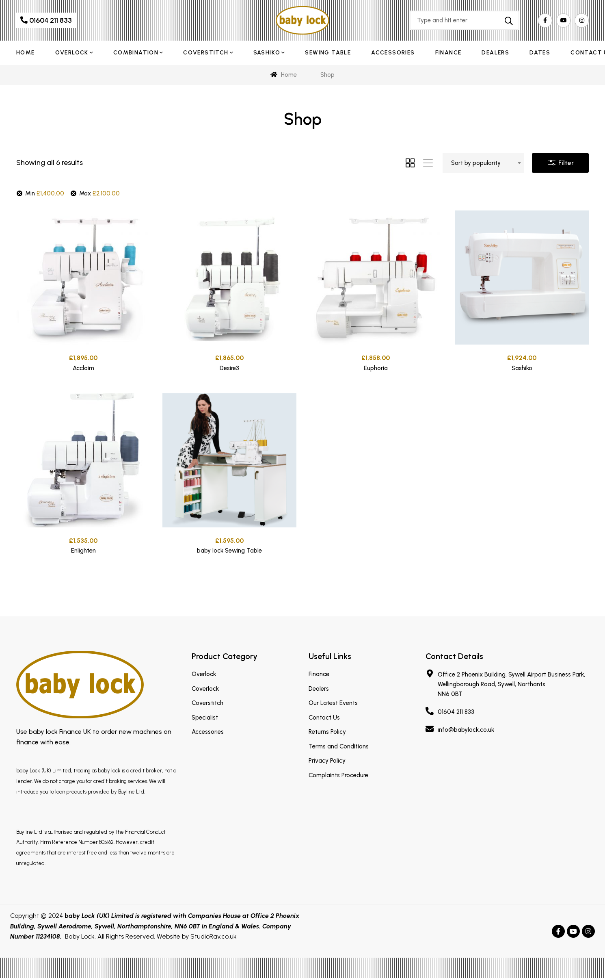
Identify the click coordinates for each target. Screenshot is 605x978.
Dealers (319, 688)
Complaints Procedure (338, 775)
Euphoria (376, 374)
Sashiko (522, 376)
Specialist (205, 717)
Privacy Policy (327, 760)
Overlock (204, 674)
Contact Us (324, 717)
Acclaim (83, 368)
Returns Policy (327, 731)
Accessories (208, 731)
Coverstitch (207, 703)
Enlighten (83, 569)
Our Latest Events (333, 703)
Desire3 (229, 369)
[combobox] (483, 163)
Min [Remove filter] (44, 193)
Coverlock (205, 688)
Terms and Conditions (339, 746)
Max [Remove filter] (99, 193)
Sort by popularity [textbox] (476, 163)
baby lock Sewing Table (229, 585)
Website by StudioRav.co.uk (197, 936)
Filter (560, 161)
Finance (319, 674)
